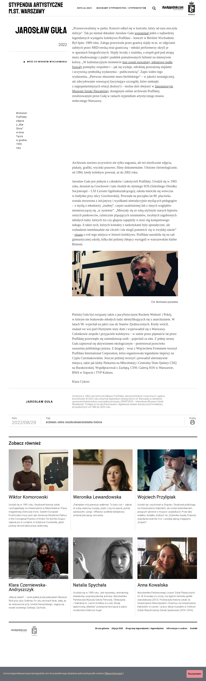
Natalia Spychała (89, 627)
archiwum (51, 464)
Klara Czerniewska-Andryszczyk (28, 629)
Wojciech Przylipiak (156, 539)
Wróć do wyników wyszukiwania (47, 62)
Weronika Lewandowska (97, 539)
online (60, 464)
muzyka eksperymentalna (79, 464)
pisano (79, 276)
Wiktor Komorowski (28, 539)
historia (98, 464)
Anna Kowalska (152, 627)
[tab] (154, 8)
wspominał (142, 33)
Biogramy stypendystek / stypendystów (121, 8)
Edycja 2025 (84, 8)
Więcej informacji (113, 673)
